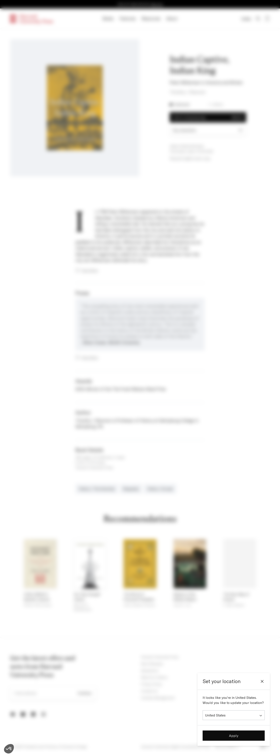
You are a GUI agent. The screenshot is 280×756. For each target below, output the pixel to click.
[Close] (262, 681)
